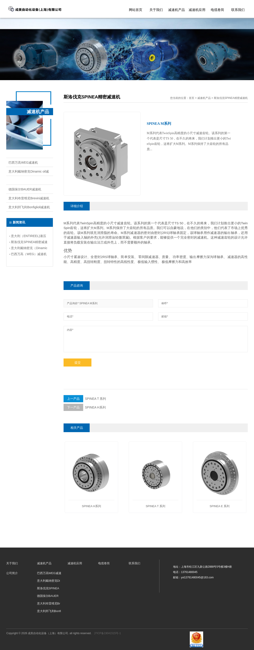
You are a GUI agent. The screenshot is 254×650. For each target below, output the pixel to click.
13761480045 (189, 572)
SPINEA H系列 (85, 407)
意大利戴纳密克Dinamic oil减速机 (28, 173)
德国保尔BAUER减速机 (24, 189)
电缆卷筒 (217, 10)
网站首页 (135, 10)
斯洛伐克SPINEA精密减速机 (28, 180)
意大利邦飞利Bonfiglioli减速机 (29, 207)
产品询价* (73, 303)
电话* (70, 316)
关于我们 (156, 10)
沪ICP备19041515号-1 (107, 633)
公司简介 (12, 573)
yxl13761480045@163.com (197, 577)
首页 (191, 98)
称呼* (164, 303)
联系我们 (238, 10)
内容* (70, 329)
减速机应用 (197, 10)
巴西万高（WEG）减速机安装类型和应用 (28, 254)
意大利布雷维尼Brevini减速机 (28, 198)
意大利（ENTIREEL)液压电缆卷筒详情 (28, 236)
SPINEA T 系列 (85, 398)
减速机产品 (176, 10)
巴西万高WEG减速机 (23, 162)
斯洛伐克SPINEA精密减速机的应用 (29, 242)
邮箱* (164, 316)
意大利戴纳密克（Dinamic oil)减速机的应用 (29, 248)
